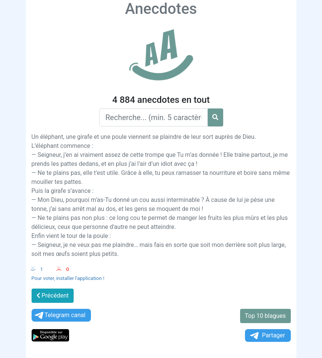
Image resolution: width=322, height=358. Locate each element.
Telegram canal (59, 315)
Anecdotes (161, 9)
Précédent (52, 295)
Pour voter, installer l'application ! (68, 278)
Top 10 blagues (265, 315)
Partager (267, 336)
